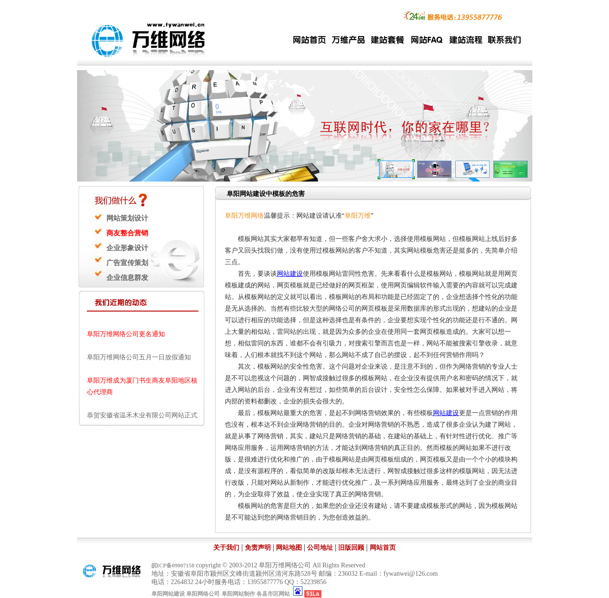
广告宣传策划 (127, 262)
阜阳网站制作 (238, 594)
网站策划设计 (127, 218)
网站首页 (383, 547)
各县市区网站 (273, 594)
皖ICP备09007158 (173, 565)
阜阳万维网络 (244, 215)
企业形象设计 (127, 248)
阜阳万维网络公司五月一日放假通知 (139, 358)
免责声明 (258, 547)
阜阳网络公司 (203, 594)
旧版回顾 (351, 547)
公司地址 (320, 547)
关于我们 (226, 547)
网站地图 (289, 547)
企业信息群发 (127, 277)
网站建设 (290, 273)
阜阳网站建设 (168, 594)
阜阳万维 (358, 215)
